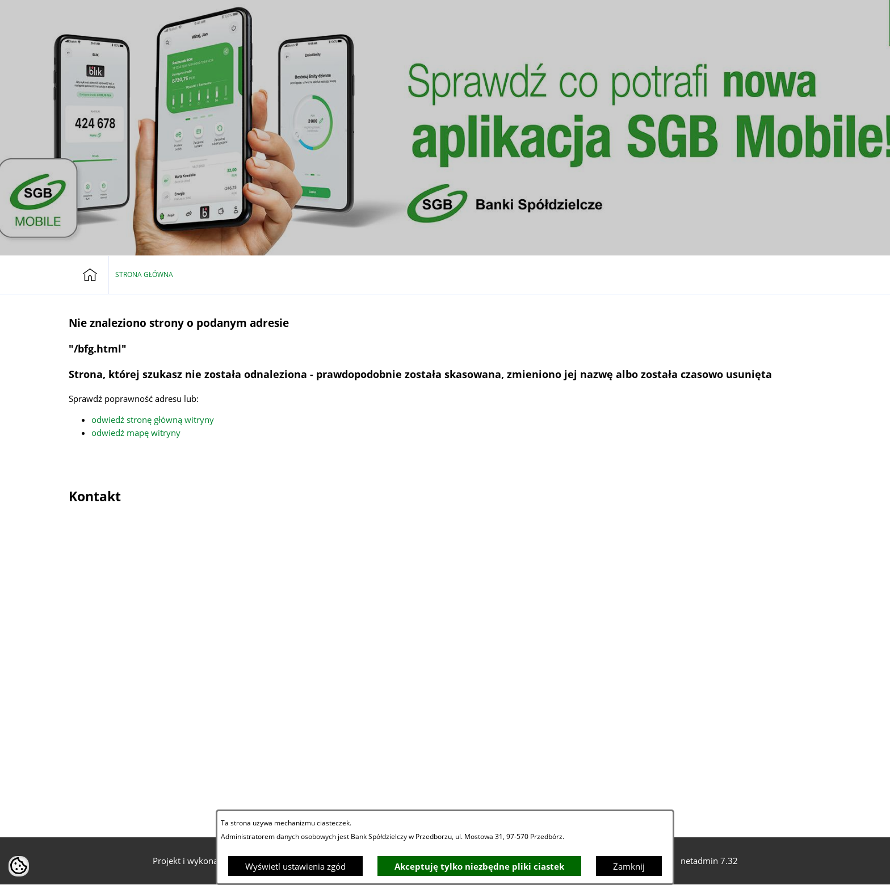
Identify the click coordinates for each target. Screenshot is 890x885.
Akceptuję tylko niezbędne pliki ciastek (479, 866)
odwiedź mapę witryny (135, 432)
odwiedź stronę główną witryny (152, 419)
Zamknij (629, 866)
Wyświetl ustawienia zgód (295, 866)
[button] (782, 17)
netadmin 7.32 (709, 860)
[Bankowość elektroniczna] (756, 17)
